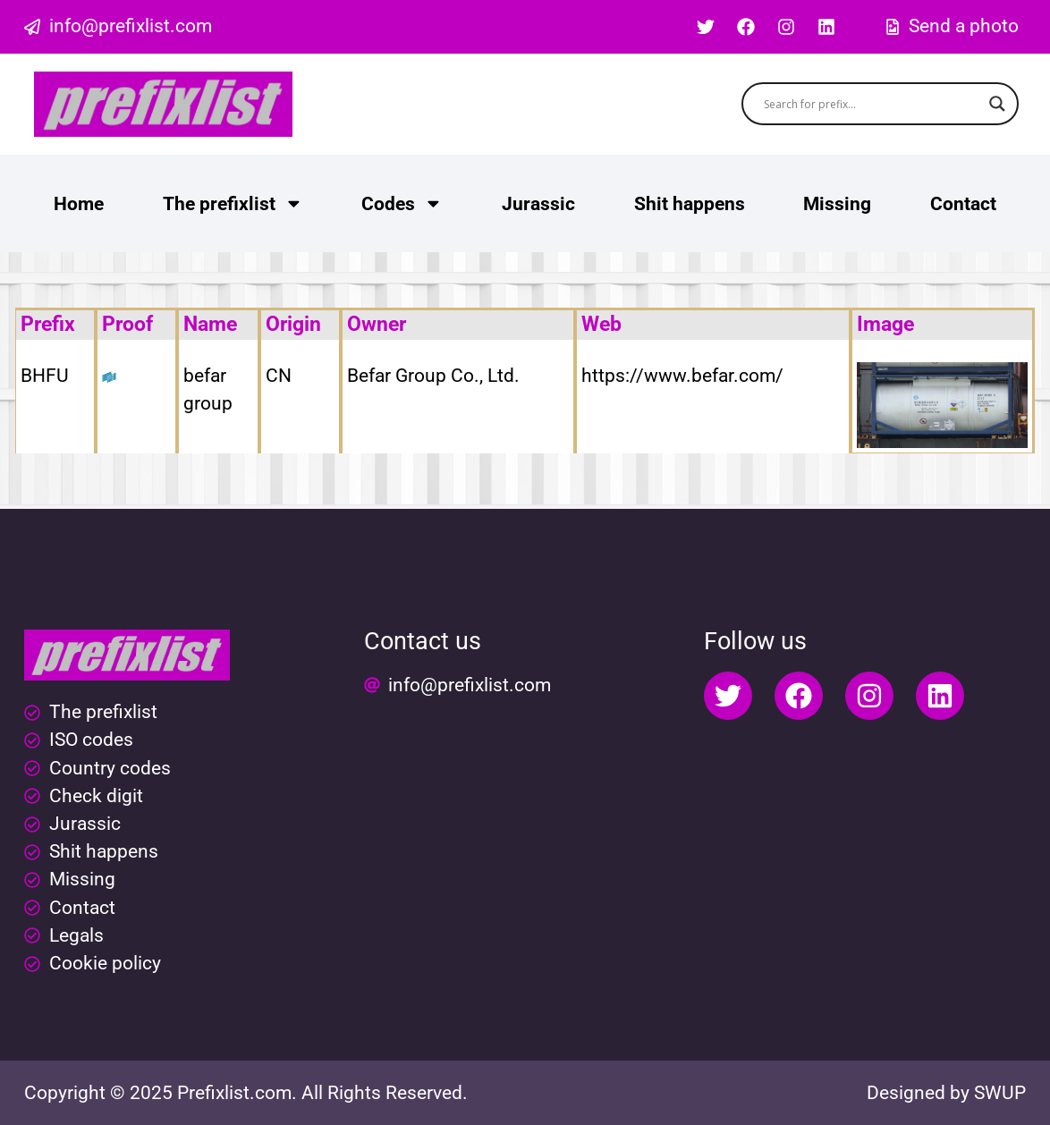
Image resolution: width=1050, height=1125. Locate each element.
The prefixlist (233, 203)
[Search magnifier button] (997, 103)
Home (79, 204)
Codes (402, 203)
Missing (837, 204)
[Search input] (872, 103)
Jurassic (538, 204)
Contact (963, 204)
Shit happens (689, 204)
